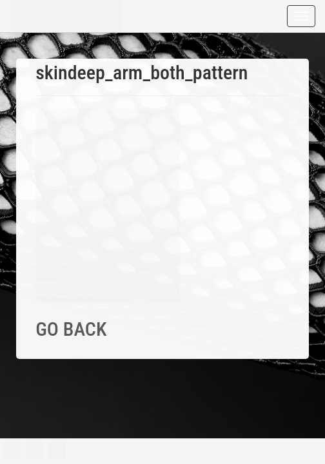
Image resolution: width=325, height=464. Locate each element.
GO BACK (70, 329)
